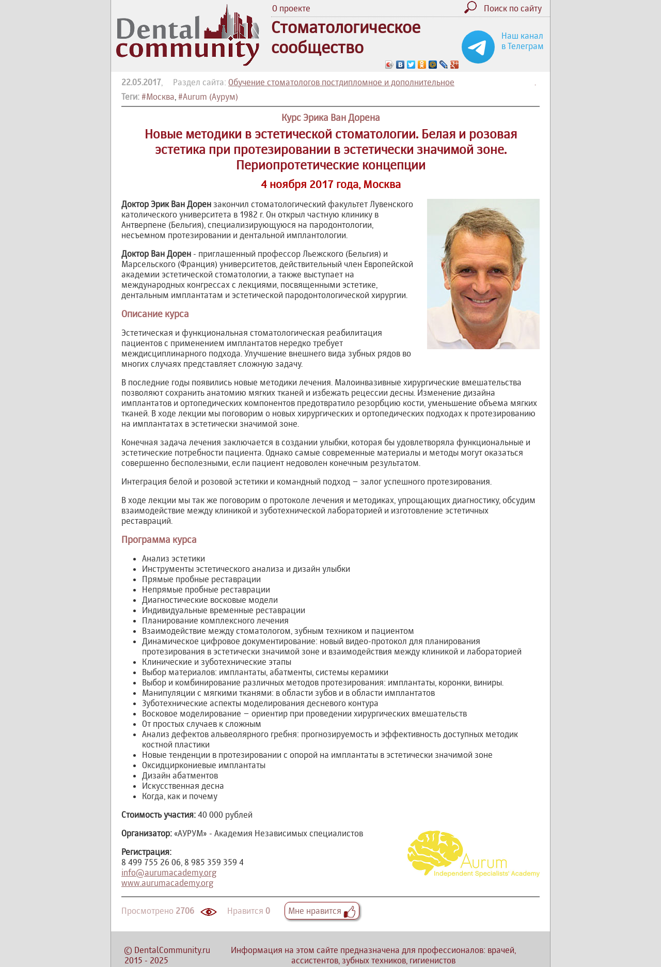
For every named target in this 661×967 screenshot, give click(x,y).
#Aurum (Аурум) (208, 96)
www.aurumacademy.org (167, 883)
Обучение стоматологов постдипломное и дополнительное (341, 82)
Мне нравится (322, 911)
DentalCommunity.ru (172, 950)
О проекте (291, 8)
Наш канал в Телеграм (522, 40)
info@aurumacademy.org (168, 872)
